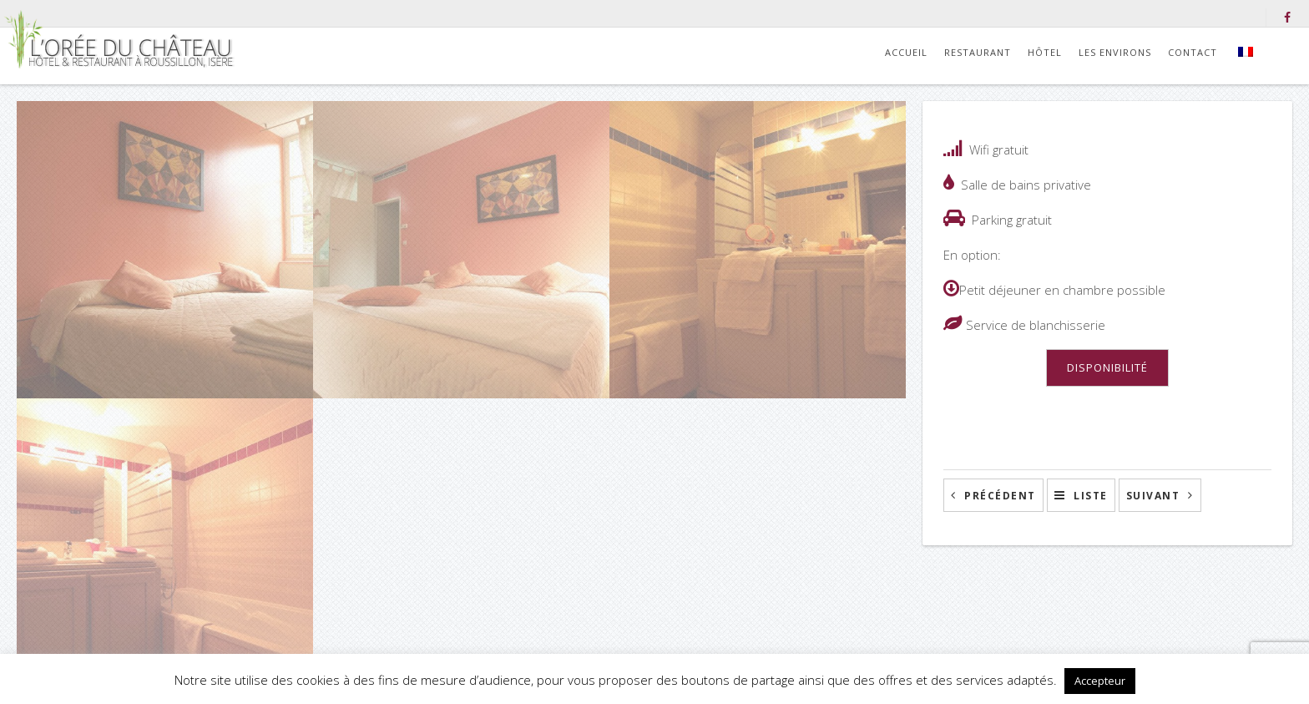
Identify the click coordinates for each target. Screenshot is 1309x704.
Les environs (1115, 52)
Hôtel (1045, 52)
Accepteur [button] (1099, 680)
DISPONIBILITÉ (1107, 367)
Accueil (906, 52)
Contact (1192, 52)
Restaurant (977, 52)
